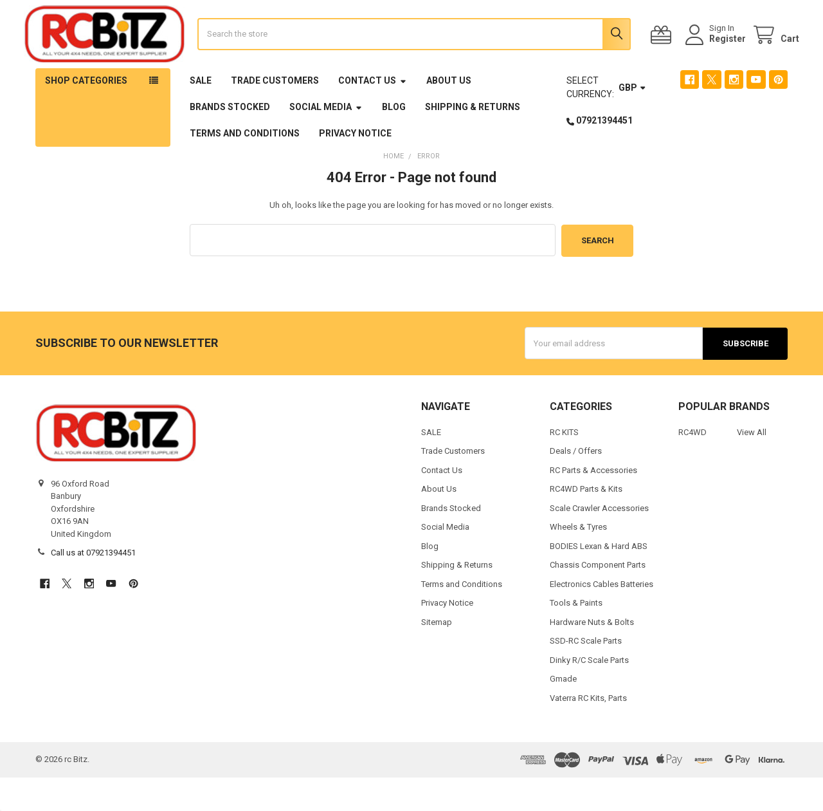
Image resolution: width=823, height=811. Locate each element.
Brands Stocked (230, 141)
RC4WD (692, 466)
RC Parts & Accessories (593, 503)
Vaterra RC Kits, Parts (588, 731)
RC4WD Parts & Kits (586, 522)
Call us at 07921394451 (93, 586)
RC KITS (564, 466)
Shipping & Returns (472, 141)
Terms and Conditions (245, 168)
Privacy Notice (355, 168)
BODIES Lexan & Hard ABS (598, 579)
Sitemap (436, 655)
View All (751, 466)
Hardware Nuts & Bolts (592, 655)
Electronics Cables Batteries (601, 617)
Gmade (563, 712)
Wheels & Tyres (578, 560)
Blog (394, 141)
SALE (201, 115)
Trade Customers (275, 115)
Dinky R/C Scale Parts (589, 693)
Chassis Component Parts (598, 598)
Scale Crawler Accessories (599, 541)
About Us (448, 115)
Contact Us (372, 115)
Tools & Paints (576, 636)
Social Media (326, 141)
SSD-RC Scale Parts (586, 674)
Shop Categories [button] (86, 115)
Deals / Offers (576, 484)
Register (716, 56)
